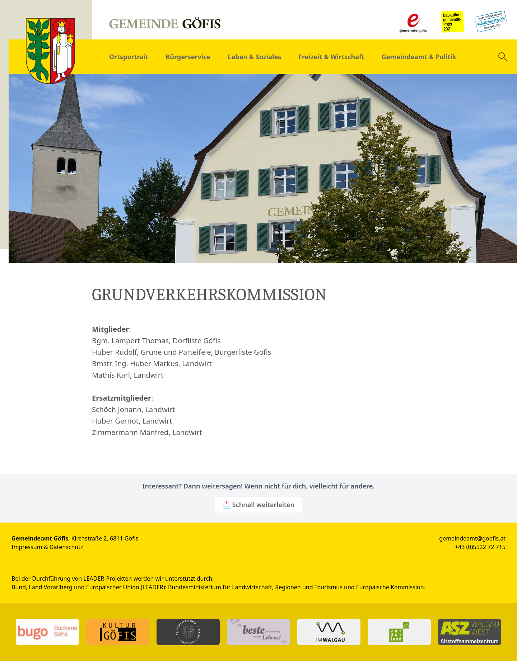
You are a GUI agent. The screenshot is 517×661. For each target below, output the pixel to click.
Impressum (26, 547)
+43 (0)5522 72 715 (480, 547)
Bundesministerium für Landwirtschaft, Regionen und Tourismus (255, 587)
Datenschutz (66, 547)
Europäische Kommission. (390, 587)
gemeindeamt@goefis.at (472, 538)
